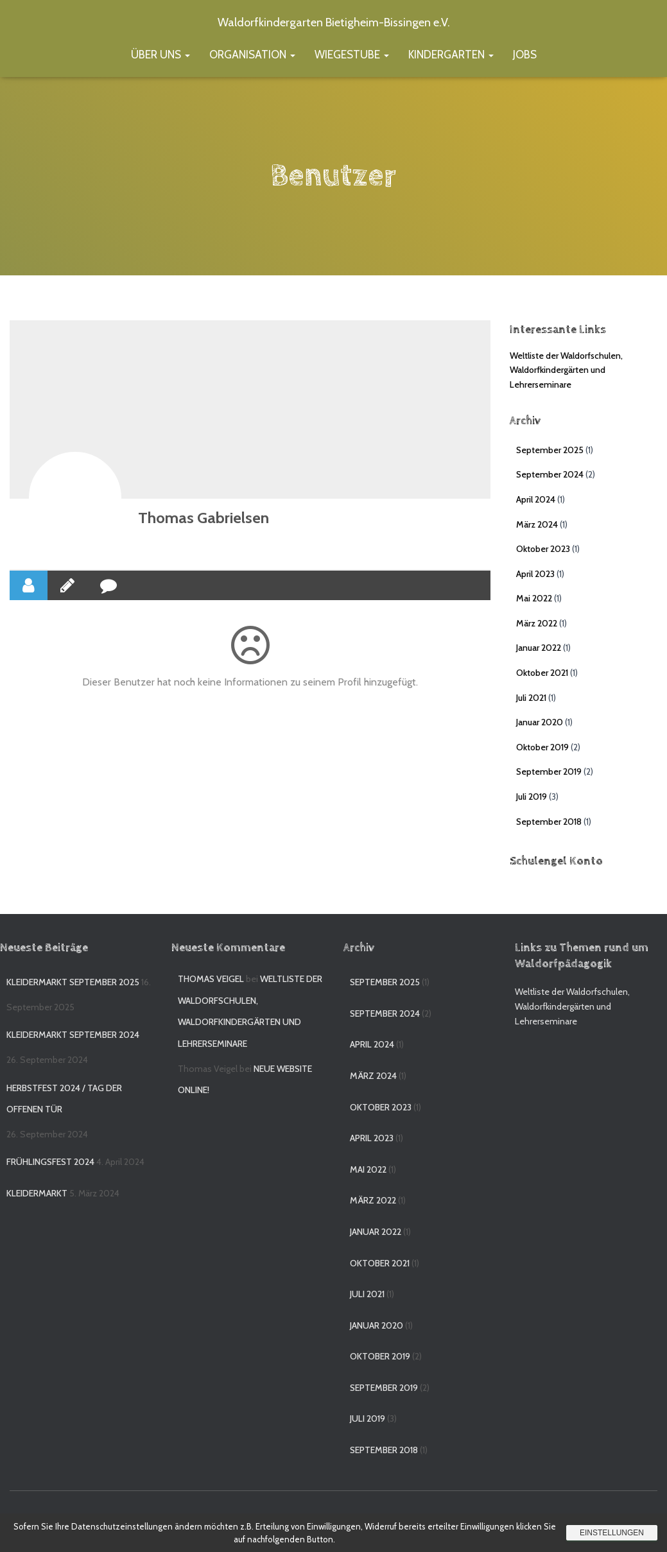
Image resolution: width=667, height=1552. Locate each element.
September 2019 (549, 771)
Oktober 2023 (543, 549)
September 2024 (550, 474)
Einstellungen (612, 1532)
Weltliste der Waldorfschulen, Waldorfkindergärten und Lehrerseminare (566, 370)
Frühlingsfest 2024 (50, 1162)
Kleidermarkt (36, 1193)
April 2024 (535, 499)
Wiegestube (352, 54)
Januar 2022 (538, 647)
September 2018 (549, 821)
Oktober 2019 (542, 747)
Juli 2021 (531, 697)
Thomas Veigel (211, 979)
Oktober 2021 (542, 672)
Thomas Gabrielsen (203, 517)
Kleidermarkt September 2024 (72, 1034)
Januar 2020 (539, 722)
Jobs (525, 54)
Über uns (160, 54)
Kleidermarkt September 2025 (72, 982)
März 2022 (536, 623)
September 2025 (550, 450)
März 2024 (537, 524)
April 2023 (535, 574)
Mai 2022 (534, 598)
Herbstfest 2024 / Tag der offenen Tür (64, 1099)
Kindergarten (451, 54)
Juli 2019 (531, 796)
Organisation (252, 54)
